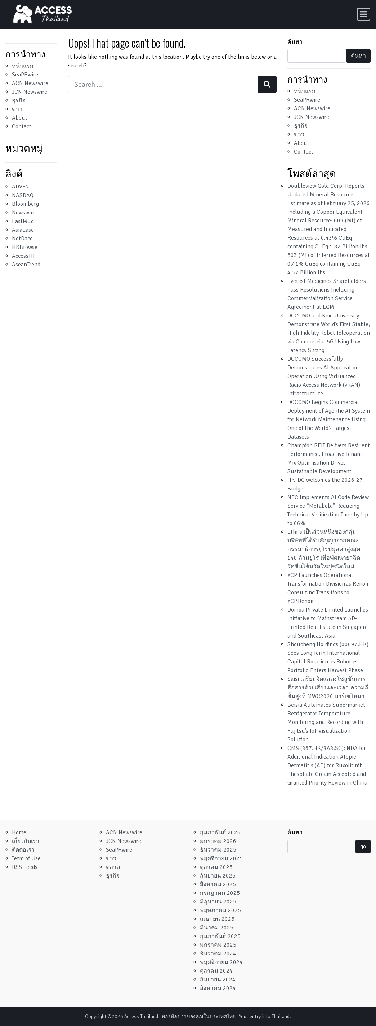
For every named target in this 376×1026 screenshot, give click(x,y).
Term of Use (26, 858)
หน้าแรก (22, 66)
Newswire (24, 212)
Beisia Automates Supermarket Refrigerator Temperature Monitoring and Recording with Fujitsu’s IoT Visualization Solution (326, 722)
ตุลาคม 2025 (216, 867)
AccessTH (23, 255)
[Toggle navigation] (363, 14)
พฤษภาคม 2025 (220, 910)
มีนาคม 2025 (216, 927)
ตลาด (113, 867)
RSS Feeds (24, 867)
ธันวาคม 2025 (218, 849)
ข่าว (17, 109)
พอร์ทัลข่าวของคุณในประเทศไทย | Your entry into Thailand (226, 1016)
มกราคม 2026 (218, 841)
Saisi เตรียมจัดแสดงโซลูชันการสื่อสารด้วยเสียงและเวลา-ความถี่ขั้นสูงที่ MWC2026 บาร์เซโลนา (327, 687)
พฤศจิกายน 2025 (221, 858)
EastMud (23, 221)
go (363, 846)
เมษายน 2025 (217, 919)
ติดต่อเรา (23, 849)
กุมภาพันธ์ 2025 (220, 936)
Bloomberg (25, 204)
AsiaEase (23, 230)
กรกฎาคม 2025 (220, 893)
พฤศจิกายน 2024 (221, 962)
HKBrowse (24, 247)
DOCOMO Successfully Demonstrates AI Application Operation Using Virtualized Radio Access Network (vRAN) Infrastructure (323, 376)
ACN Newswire (30, 83)
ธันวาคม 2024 (218, 953)
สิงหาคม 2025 (218, 884)
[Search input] (163, 84)
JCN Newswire (29, 92)
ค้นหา (295, 41)
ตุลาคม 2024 (216, 970)
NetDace (22, 238)
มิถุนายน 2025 (218, 901)
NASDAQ (22, 195)
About (19, 117)
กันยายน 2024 (218, 979)
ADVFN (20, 186)
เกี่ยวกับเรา (25, 841)
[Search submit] (267, 84)
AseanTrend (26, 264)
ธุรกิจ (19, 100)
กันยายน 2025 (218, 875)
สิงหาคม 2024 (218, 988)
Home (19, 832)
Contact (21, 126)
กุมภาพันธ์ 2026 (220, 832)
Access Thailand (141, 1016)
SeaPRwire (25, 74)
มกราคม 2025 (218, 945)
